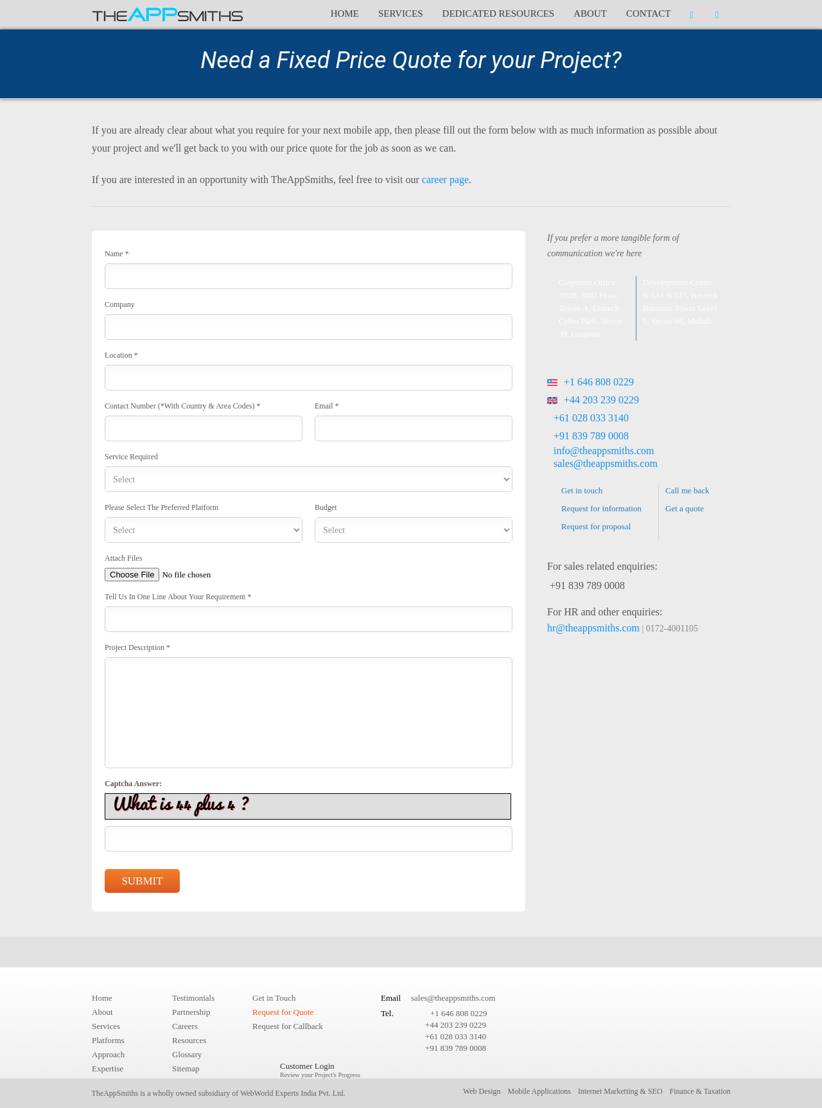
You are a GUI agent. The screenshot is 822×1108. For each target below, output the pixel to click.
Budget (326, 507)
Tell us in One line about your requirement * (178, 596)
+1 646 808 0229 (590, 381)
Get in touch (581, 490)
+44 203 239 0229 (593, 399)
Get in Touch (273, 998)
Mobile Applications (539, 1091)
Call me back (687, 490)
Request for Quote (282, 1012)
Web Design (482, 1091)
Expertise (107, 1068)
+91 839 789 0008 (591, 435)
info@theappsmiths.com (604, 450)
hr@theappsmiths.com (593, 627)
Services (400, 13)
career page (445, 179)
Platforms (108, 1040)
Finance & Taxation (700, 1091)
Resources (189, 1040)
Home (345, 13)
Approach (108, 1054)
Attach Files (123, 558)
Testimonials (193, 998)
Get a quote (684, 508)
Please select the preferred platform (161, 507)
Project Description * (137, 647)
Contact (648, 13)
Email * (327, 405)
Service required (131, 456)
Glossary (187, 1054)
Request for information (601, 508)
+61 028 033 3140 (591, 417)
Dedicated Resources (498, 13)
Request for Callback (287, 1026)
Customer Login (320, 1069)
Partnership (191, 1012)
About (590, 13)
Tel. (387, 1013)
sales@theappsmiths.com (606, 463)
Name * (117, 253)
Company (120, 304)
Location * (121, 355)
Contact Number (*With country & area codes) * (182, 405)
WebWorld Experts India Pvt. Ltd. (292, 1093)
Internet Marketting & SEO (620, 1091)
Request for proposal (596, 526)
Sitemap (186, 1068)
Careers (185, 1026)
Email (391, 998)
